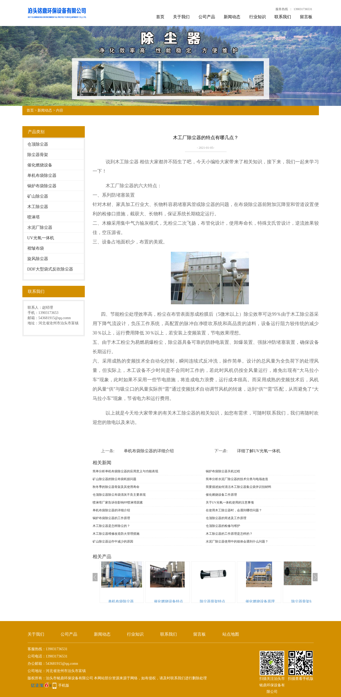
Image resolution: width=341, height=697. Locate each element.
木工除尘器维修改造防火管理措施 (116, 533)
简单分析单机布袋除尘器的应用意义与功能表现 (125, 471)
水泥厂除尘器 (39, 227)
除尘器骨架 (37, 154)
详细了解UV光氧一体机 (258, 451)
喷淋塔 (33, 217)
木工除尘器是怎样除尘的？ (111, 526)
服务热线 (281, 9)
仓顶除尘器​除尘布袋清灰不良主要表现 (119, 494)
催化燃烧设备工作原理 (221, 494)
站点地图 (230, 634)
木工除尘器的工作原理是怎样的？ (229, 533)
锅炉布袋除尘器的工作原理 (111, 518)
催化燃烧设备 (39, 165)
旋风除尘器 (37, 258)
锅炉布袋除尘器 (41, 186)
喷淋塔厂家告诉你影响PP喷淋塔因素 (118, 502)
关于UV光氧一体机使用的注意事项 (230, 502)
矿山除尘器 (37, 196)
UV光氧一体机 (40, 238)
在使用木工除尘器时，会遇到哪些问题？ (234, 510)
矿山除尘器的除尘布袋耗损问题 (114, 479)
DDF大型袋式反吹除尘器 (50, 269)
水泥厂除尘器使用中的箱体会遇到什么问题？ (237, 541)
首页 (160, 17)
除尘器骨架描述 (304, 601)
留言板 (306, 17)
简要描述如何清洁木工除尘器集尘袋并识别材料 (238, 487)
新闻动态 (232, 17)
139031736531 (303, 9)
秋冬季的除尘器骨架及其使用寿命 (116, 487)
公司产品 (206, 17)
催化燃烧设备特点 (168, 601)
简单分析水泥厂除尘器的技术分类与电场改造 (237, 479)
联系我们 (282, 17)
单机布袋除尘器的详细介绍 (149, 451)
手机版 (63, 685)
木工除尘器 (37, 206)
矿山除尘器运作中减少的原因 (113, 541)
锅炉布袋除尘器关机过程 (223, 471)
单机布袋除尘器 (41, 175)
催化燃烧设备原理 (260, 601)
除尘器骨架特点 (212, 601)
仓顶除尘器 (37, 144)
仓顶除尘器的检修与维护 (223, 526)
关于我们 (181, 17)
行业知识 (257, 17)
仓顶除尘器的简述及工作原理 (226, 518)
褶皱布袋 (35, 248)
